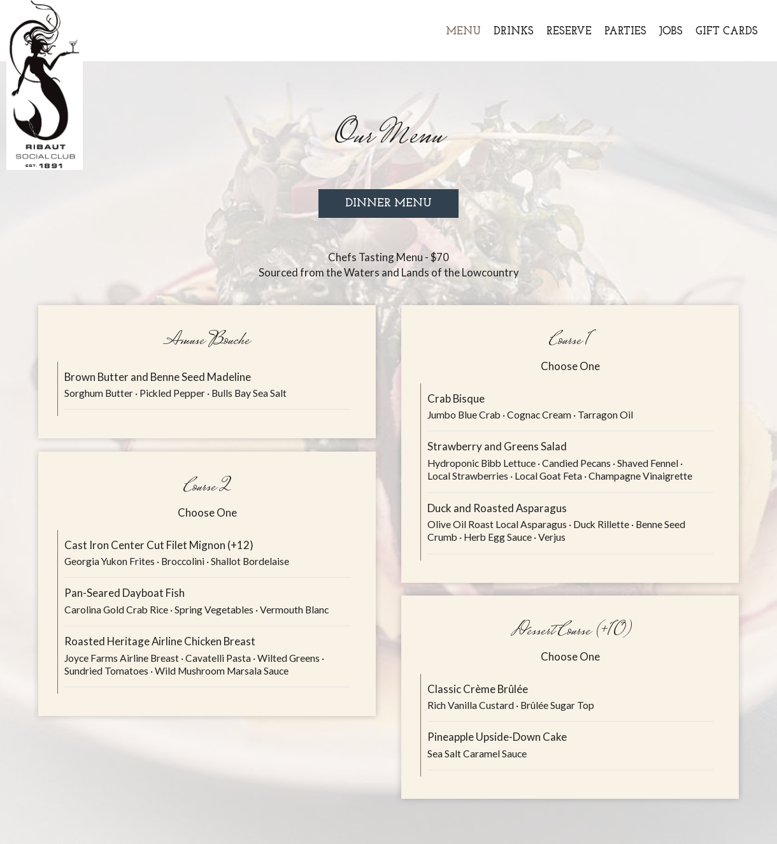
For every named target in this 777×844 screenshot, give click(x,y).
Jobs (671, 31)
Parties (625, 31)
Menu (463, 31)
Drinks (514, 31)
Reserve (569, 31)
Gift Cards (726, 31)
